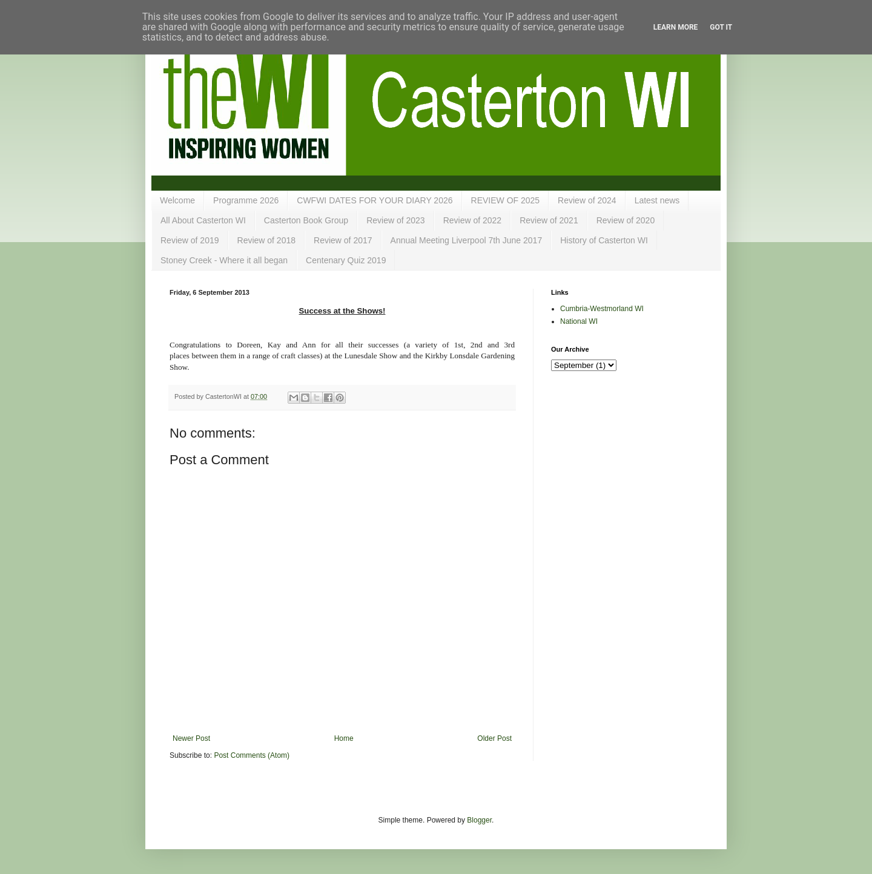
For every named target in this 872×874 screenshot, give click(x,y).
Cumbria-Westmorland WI (602, 308)
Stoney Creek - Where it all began (224, 260)
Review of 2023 (395, 220)
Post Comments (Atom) (251, 755)
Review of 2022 (472, 220)
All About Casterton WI (203, 220)
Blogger (479, 820)
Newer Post (191, 738)
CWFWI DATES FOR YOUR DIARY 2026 (374, 200)
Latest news (657, 200)
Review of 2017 (343, 240)
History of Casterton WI (604, 240)
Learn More (675, 27)
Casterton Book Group (306, 220)
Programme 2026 (246, 200)
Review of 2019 (189, 240)
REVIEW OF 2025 (505, 200)
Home (344, 738)
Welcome (177, 200)
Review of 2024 (587, 200)
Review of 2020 (625, 220)
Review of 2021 (549, 220)
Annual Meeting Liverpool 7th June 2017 (467, 240)
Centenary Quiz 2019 (346, 260)
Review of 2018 (266, 240)
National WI (579, 321)
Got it (721, 27)
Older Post (494, 738)
